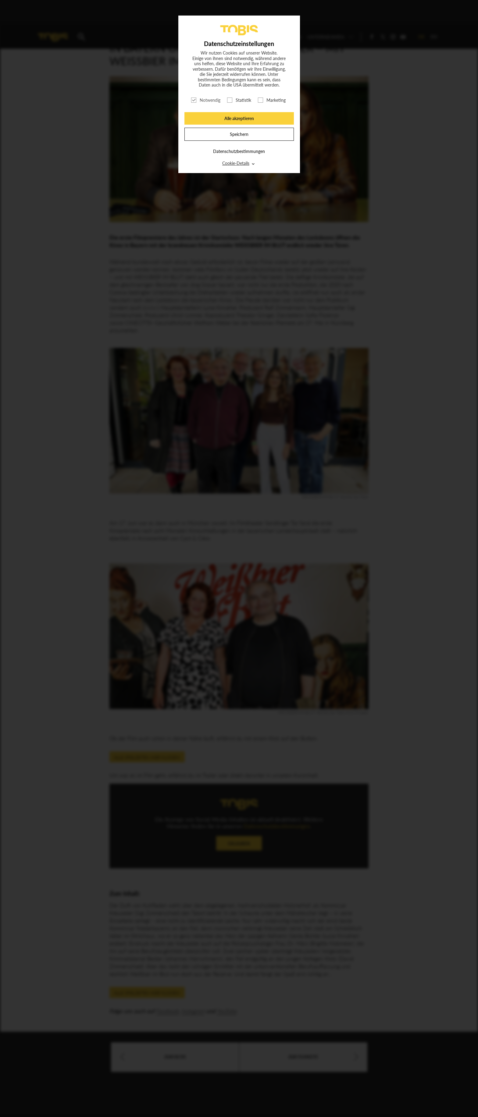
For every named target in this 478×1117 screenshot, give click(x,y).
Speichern (239, 134)
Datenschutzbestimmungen (239, 151)
